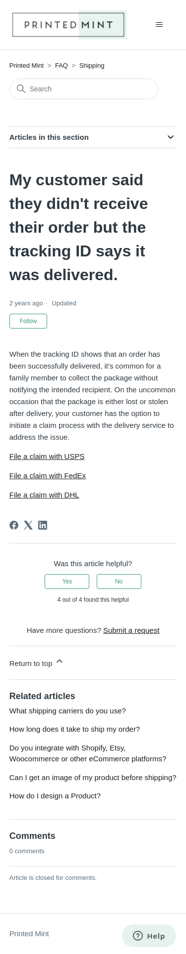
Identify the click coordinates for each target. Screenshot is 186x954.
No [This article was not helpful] (119, 581)
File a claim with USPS (47, 456)
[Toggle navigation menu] (159, 25)
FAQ (61, 65)
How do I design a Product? (55, 795)
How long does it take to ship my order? (74, 729)
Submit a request (131, 630)
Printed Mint (26, 65)
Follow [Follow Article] (28, 321)
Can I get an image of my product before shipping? (93, 777)
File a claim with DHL (44, 495)
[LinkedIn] (42, 525)
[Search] (84, 89)
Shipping (92, 65)
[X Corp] (28, 525)
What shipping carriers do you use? (67, 710)
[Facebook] (13, 525)
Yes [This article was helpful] (67, 581)
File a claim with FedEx (47, 475)
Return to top (36, 661)
